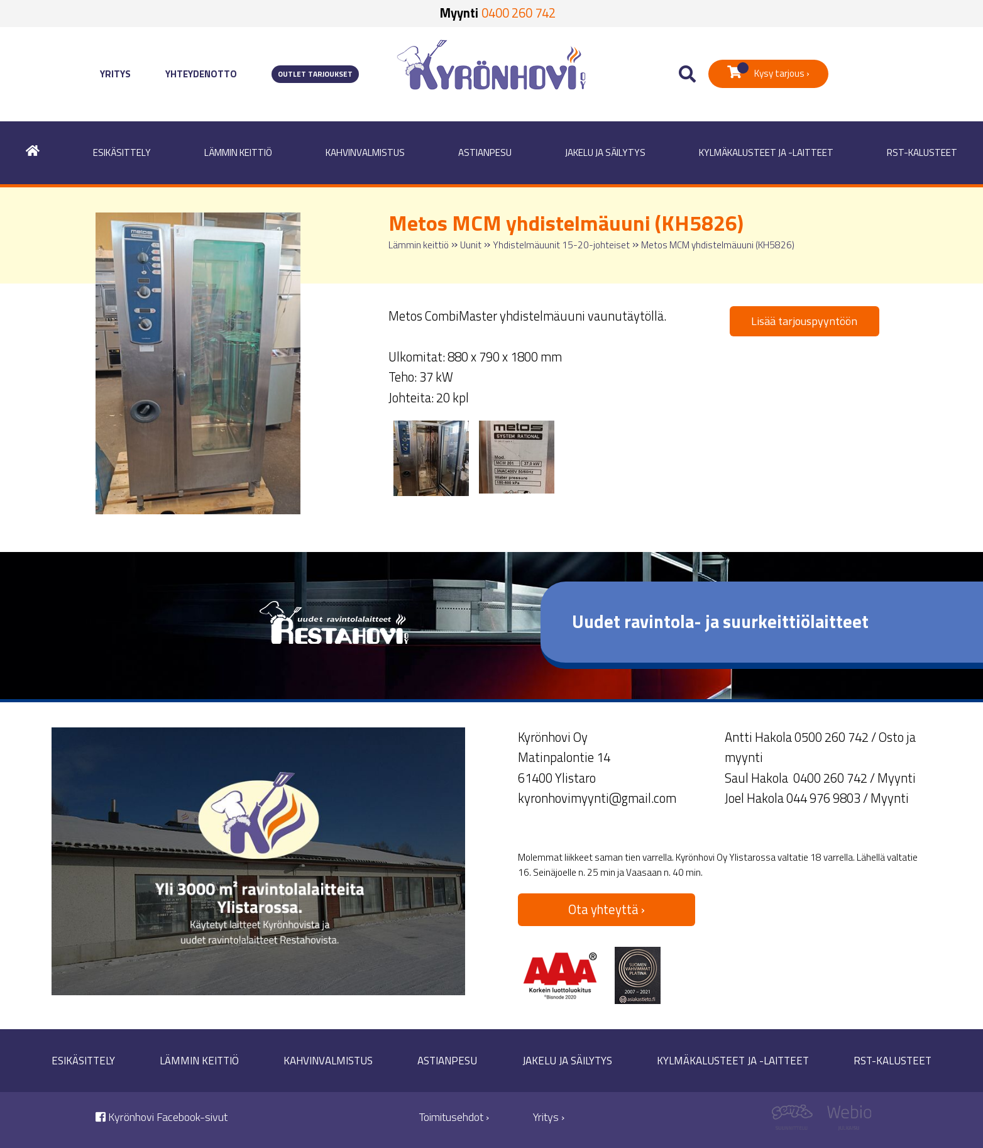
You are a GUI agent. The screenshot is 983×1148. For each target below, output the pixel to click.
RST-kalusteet (922, 152)
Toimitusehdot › (454, 1116)
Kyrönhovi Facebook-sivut (162, 1116)
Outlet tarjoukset (315, 74)
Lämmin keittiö (238, 152)
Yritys (115, 74)
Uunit (470, 245)
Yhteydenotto (201, 74)
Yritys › (548, 1116)
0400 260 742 (518, 13)
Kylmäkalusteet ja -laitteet (766, 152)
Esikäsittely (122, 152)
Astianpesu (485, 152)
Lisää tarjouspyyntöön (804, 320)
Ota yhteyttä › (606, 909)
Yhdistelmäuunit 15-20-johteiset (561, 245)
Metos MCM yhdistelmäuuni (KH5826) (717, 245)
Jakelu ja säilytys (605, 152)
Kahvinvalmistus (365, 152)
